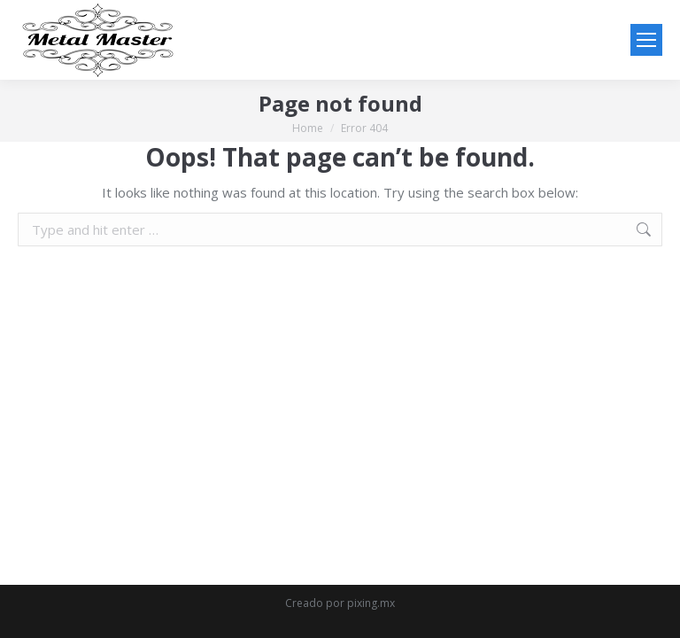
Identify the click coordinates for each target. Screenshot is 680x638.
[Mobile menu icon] (646, 40)
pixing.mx (371, 603)
